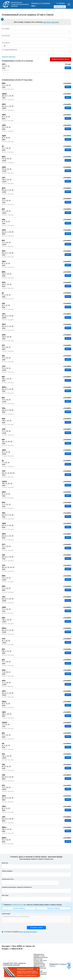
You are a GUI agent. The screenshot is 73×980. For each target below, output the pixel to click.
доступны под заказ (51, 22)
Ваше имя (5, 863)
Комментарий (6, 913)
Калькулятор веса (60, 59)
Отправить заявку (36, 927)
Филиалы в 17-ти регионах (40, 3)
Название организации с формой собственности (17, 887)
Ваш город (5, 895)
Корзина (62, 3)
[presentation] (16, 938)
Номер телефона (7, 871)
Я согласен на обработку (19, 932)
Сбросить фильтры (8, 57)
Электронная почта (8, 879)
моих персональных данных (28, 931)
